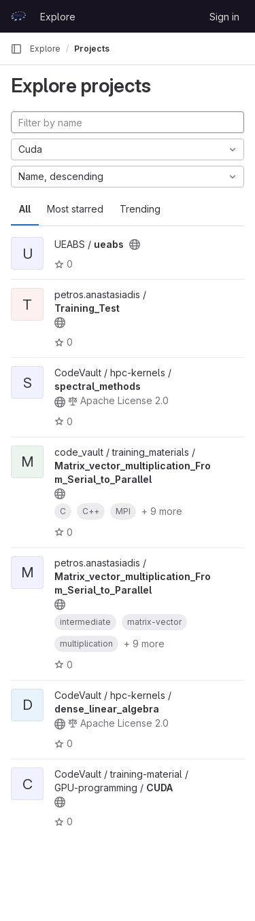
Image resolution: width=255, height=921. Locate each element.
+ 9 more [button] (161, 511)
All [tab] (25, 209)
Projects (91, 48)
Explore (57, 16)
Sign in (224, 16)
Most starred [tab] (75, 209)
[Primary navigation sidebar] (16, 49)
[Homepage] (18, 16)
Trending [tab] (140, 209)
